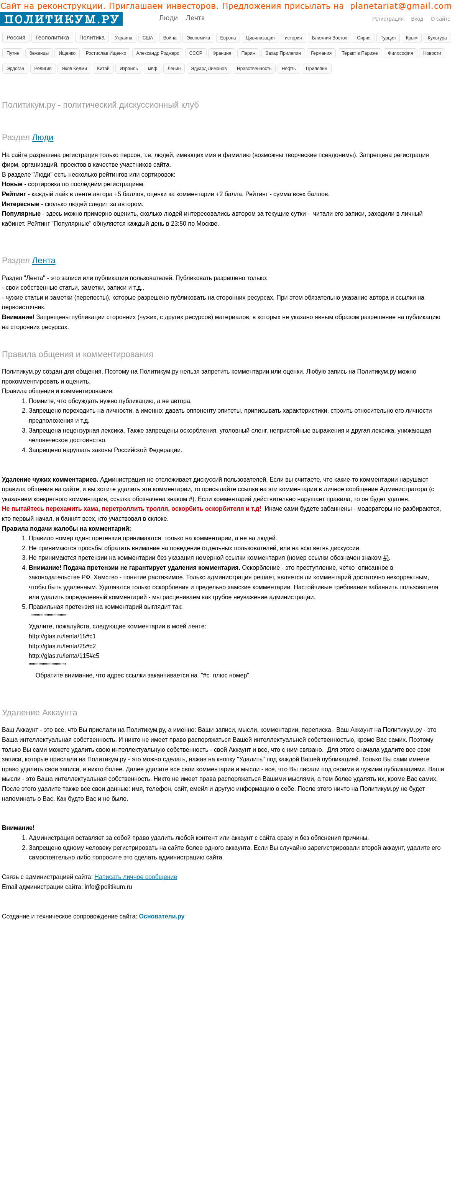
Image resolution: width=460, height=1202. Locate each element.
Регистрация (388, 19)
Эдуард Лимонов (209, 68)
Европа (228, 38)
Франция (221, 53)
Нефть (289, 68)
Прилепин (316, 68)
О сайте (440, 19)
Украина (124, 38)
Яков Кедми (74, 68)
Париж (249, 53)
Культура (437, 38)
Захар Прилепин (283, 53)
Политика (92, 37)
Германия (321, 53)
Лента (195, 18)
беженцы (39, 53)
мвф (152, 68)
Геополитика (52, 37)
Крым (412, 38)
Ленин (174, 68)
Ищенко (67, 53)
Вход (417, 19)
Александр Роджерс (157, 53)
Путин (13, 53)
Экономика (198, 38)
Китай (103, 68)
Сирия (363, 38)
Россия (16, 37)
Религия (43, 68)
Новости (432, 53)
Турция (388, 38)
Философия (400, 53)
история (293, 38)
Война (170, 38)
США (148, 38)
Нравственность (254, 68)
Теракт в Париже (360, 53)
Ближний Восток (329, 38)
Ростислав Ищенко (106, 53)
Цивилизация (260, 38)
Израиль (129, 68)
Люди (168, 18)
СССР (195, 53)
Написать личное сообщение (135, 877)
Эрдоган (15, 68)
